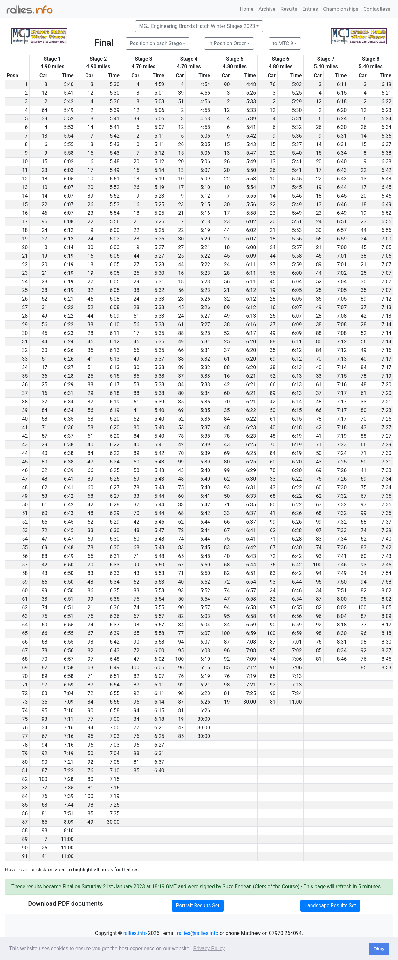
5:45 (297, 179)
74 (364, 530)
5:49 (69, 110)
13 (44, 136)
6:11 (342, 84)
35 (364, 290)
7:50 (342, 582)
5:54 (69, 136)
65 (44, 522)
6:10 (115, 324)
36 (44, 376)
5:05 (205, 136)
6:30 (342, 127)
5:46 (297, 196)
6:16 (251, 324)
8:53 (386, 668)
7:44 (69, 805)
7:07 (386, 264)
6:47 (69, 539)
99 (181, 462)
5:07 (159, 127)
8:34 (342, 650)
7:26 (342, 470)
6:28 (69, 376)
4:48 (251, 84)
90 (227, 84)
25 (181, 256)
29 (136, 282)
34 (364, 573)
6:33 (251, 496)
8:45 (386, 659)
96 (44, 222)
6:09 (251, 256)
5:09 (205, 179)
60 (227, 393)
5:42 (69, 101)
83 (319, 539)
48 (364, 385)
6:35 (69, 419)
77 (364, 625)
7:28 (69, 779)
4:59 (159, 84)
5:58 (69, 153)
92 (319, 625)
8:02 (386, 590)
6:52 (386, 213)
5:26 (251, 93)
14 (90, 127)
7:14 (386, 324)
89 (319, 264)
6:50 (69, 565)
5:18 (205, 222)
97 (364, 505)
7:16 (386, 350)
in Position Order (227, 43)
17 (90, 170)
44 (227, 230)
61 (181, 324)
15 (227, 144)
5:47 (251, 153)
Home (246, 9)
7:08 (342, 316)
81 (319, 659)
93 (227, 487)
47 (90, 462)
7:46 (342, 565)
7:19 (386, 376)
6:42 (386, 170)
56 (319, 239)
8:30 (342, 633)
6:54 (251, 582)
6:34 (386, 127)
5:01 (159, 93)
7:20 (386, 385)
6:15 (342, 93)
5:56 (251, 204)
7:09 (251, 659)
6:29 (69, 385)
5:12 (159, 153)
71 (44, 427)
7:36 (342, 547)
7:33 (386, 470)
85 (319, 650)
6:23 (386, 110)
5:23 (159, 196)
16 (136, 204)
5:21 (205, 247)
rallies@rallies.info (197, 933)
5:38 (159, 367)
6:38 (386, 153)
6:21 (386, 93)
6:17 (251, 333)
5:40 (69, 84)
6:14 (69, 247)
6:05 (69, 179)
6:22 (386, 101)
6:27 (69, 367)
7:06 (386, 256)
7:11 (69, 719)
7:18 (342, 427)
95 (319, 582)
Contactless (376, 9)
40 (364, 359)
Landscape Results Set (330, 906)
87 (319, 599)
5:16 (205, 213)
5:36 (115, 101)
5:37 (297, 144)
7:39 (386, 530)
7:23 (386, 410)
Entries (310, 9)
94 (319, 573)
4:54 (205, 84)
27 (44, 239)
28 (227, 273)
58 (44, 419)
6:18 (342, 101)
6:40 (342, 162)
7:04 (342, 282)
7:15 (342, 376)
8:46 (342, 659)
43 (364, 427)
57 (44, 436)
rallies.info (135, 933)
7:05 (386, 247)
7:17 (386, 359)
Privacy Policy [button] (209, 948)
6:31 (342, 136)
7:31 (386, 462)
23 (44, 170)
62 (227, 479)
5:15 (205, 204)
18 (44, 179)
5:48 (115, 162)
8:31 (342, 642)
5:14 (159, 170)
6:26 (69, 350)
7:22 (69, 770)
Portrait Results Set (197, 906)
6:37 (386, 144)
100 (317, 565)
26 (319, 127)
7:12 (386, 299)
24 (319, 222)
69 (273, 359)
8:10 (69, 831)
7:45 (386, 565)
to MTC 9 (283, 43)
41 (90, 359)
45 (364, 247)
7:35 (386, 496)
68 (90, 496)
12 (44, 93)
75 (319, 479)
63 (90, 668)
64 (44, 110)
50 (273, 410)
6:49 (386, 204)
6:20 (342, 110)
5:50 (251, 170)
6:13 (69, 239)
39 (181, 93)
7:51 (342, 590)
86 (44, 582)
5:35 (159, 333)
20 (273, 153)
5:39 (115, 110)
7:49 (342, 573)
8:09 (386, 616)
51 (181, 101)
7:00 (386, 239)
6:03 (69, 170)
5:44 (159, 496)
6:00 (115, 230)
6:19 (386, 84)
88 (181, 333)
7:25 (386, 419)
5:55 (69, 144)
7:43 (386, 556)
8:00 (342, 599)
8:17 (386, 625)
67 (364, 496)
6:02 (69, 162)
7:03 (115, 736)
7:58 (386, 582)
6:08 (69, 222)
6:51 (342, 222)
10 (136, 144)
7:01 (342, 256)
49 (319, 307)
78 (364, 376)
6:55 (386, 222)
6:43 (342, 170)
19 (319, 187)
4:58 (205, 110)
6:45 (386, 187)
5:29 (297, 101)
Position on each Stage (156, 43)
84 (319, 350)
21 (181, 213)
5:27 (159, 247)
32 (90, 290)
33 (319, 376)
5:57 (297, 247)
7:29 (386, 445)
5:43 (115, 144)
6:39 (69, 470)
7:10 (69, 710)
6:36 (386, 136)
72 (44, 530)
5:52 (69, 119)
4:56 (205, 101)
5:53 (69, 127)
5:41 (69, 93)
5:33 (251, 101)
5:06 (159, 110)
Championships (340, 9)
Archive (266, 9)
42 (364, 316)
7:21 (386, 402)
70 (319, 359)
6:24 (342, 119)
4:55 (205, 93)
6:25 (251, 445)
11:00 (295, 702)
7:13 (386, 307)
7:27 (386, 427)
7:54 (386, 573)
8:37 (386, 650)
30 (227, 204)
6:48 (69, 547)
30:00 (249, 702)
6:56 (386, 230)
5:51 (115, 179)
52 (319, 282)
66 (136, 350)
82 (227, 573)
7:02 (342, 273)
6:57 (342, 230)
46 (44, 213)
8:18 (342, 625)
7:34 (386, 479)
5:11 (159, 136)
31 (44, 307)
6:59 (342, 239)
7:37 (386, 522)
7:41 (342, 556)
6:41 (69, 479)
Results (288, 9)
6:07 (69, 187)
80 (319, 342)
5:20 (205, 239)
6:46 (386, 196)
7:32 (342, 496)
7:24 (342, 453)
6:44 (342, 187)
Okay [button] (378, 948)
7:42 (386, 547)
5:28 (159, 264)
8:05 (386, 608)
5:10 (205, 187)
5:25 (297, 93)
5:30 (115, 84)
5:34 (205, 393)
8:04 (342, 616)
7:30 (386, 453)
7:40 (386, 539)
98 (319, 633)
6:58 (251, 599)
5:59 (297, 264)
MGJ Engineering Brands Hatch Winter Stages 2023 (197, 26)
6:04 (297, 282)
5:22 (205, 256)
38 (364, 256)
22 (364, 170)
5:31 (297, 119)
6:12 (69, 230)
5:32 (297, 127)
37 (364, 307)
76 (273, 84)
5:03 (297, 84)
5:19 (159, 179)
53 (136, 385)
